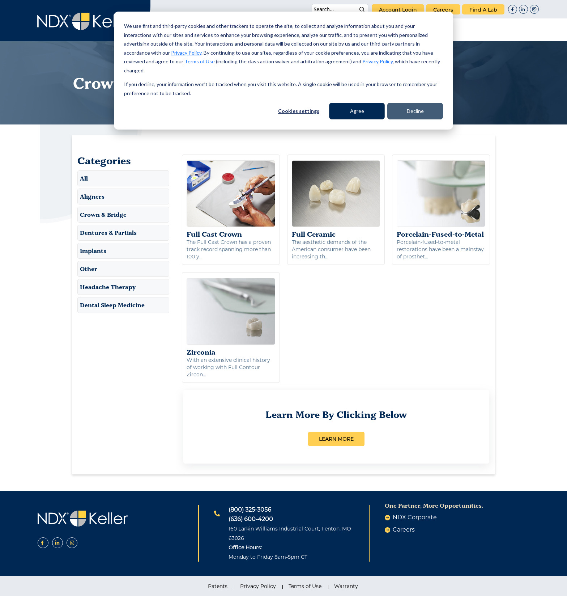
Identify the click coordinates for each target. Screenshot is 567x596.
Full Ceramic (336, 199)
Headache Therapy (108, 287)
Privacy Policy (186, 53)
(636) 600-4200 (251, 519)
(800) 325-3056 (250, 509)
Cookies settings (298, 111)
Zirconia (231, 317)
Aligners (92, 196)
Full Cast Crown (231, 199)
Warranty (346, 586)
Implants (93, 250)
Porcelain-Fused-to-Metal (441, 199)
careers (443, 10)
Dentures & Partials (108, 232)
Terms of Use (199, 61)
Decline (415, 111)
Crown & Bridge (103, 214)
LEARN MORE (336, 439)
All (84, 178)
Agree (357, 111)
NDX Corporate (415, 517)
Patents (217, 586)
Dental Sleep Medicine (112, 305)
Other (88, 268)
